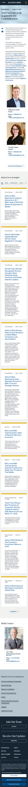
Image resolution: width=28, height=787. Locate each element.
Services (3, 751)
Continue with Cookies (14, 784)
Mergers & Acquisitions (7, 689)
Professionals (5, 747)
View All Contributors (15, 166)
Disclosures (17, 754)
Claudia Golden (9, 58)
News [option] (6, 182)
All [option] (2, 182)
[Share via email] (2, 31)
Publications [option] (13, 182)
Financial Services (6, 685)
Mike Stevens (9, 71)
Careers (14, 726)
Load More (13, 611)
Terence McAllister (16, 66)
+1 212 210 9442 (14, 658)
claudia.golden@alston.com (16, 155)
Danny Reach (18, 64)
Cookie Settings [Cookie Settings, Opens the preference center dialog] (14, 775)
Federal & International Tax (8, 693)
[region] (14, 773)
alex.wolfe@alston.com (13, 661)
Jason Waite (13, 75)
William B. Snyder (14, 110)
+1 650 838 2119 (16, 114)
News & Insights (5, 754)
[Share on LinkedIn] (2, 29)
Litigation (3, 707)
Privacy (16, 757)
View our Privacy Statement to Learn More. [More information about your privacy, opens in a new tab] (11, 772)
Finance (3, 697)
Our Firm (3, 757)
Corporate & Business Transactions (11, 681)
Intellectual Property (15, 69)
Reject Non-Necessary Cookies (14, 779)
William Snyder (18, 55)
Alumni (16, 747)
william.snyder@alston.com (16, 117)
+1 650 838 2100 (16, 152)
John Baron (19, 62)
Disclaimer (17, 751)
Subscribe (14, 740)
